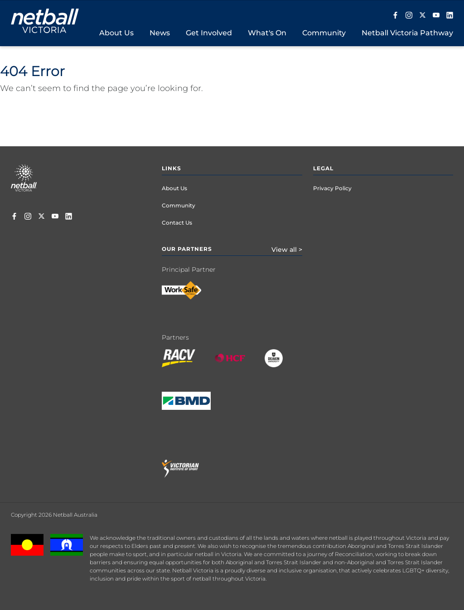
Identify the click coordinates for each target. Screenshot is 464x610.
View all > (286, 249)
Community (178, 205)
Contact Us (177, 222)
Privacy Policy (332, 188)
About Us (174, 188)
